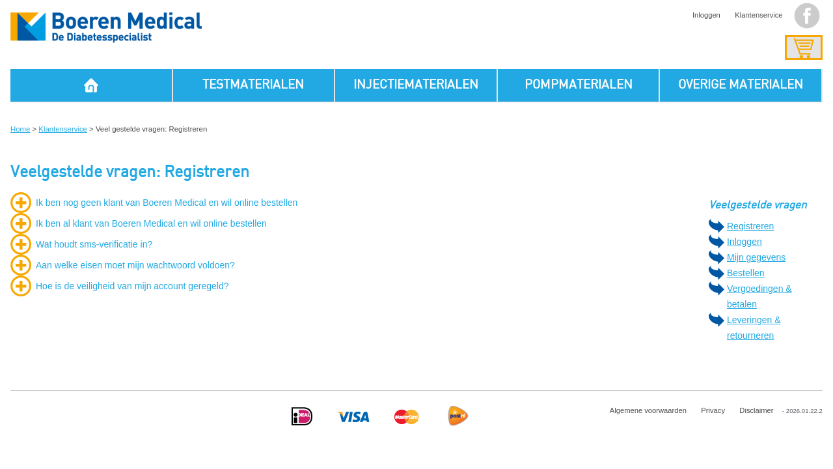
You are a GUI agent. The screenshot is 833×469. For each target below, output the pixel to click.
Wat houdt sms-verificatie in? (94, 244)
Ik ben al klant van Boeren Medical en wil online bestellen (151, 223)
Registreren (750, 226)
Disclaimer (756, 410)
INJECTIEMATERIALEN (415, 85)
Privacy (713, 410)
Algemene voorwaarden (648, 410)
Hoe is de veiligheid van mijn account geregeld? (132, 286)
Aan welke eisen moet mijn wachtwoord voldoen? (135, 265)
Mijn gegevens (756, 257)
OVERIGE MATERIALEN (740, 85)
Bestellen (746, 273)
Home (20, 129)
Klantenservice (758, 15)
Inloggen (706, 15)
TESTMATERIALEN (253, 85)
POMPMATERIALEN (579, 85)
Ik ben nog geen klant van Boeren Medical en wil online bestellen (166, 202)
